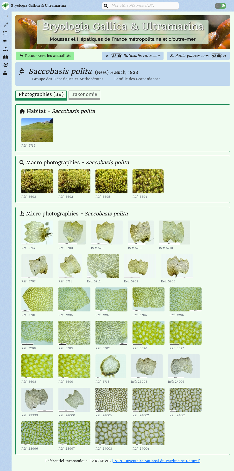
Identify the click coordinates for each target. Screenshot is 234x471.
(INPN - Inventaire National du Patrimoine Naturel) (156, 461)
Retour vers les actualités (45, 56)
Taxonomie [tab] (84, 94)
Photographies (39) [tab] (41, 94)
